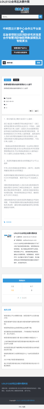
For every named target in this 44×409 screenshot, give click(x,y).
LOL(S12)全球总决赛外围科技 (25, 400)
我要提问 (22, 280)
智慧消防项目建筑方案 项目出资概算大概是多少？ (21, 338)
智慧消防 (8, 222)
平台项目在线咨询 (20, 52)
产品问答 (7, 98)
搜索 (38, 63)
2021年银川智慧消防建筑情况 (14, 359)
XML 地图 (22, 407)
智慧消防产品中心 (20, 48)
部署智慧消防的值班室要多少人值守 (18, 84)
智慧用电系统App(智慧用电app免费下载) (18, 328)
